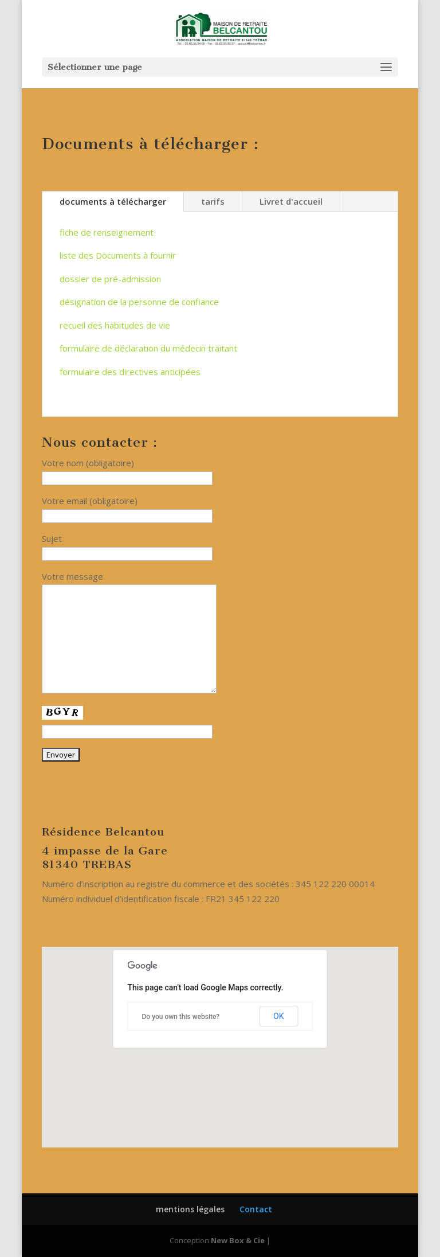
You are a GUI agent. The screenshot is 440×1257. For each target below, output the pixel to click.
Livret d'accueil (291, 201)
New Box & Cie (238, 1240)
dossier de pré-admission (110, 278)
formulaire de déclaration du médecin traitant (148, 348)
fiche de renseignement (107, 232)
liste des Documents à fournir (118, 255)
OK (278, 1016)
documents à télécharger (113, 201)
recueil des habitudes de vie (115, 325)
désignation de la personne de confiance (139, 301)
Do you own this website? (181, 1017)
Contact (255, 1209)
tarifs (213, 201)
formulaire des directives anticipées (130, 371)
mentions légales (190, 1209)
